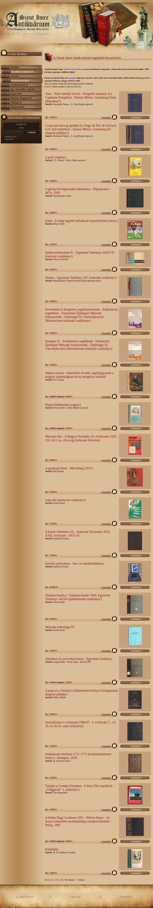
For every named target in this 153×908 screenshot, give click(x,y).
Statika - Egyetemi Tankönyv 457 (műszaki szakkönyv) (81, 277)
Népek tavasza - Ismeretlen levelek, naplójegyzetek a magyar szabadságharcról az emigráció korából (79, 374)
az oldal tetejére (25, 896)
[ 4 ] (62, 880)
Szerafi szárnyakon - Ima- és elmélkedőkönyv (74, 563)
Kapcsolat (15, 93)
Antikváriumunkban (73, 69)
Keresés (14, 76)
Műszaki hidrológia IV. (60, 627)
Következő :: (70, 880)
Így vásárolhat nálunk (22, 89)
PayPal (47, 86)
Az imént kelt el (19, 84)
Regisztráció (17, 106)
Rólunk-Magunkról (21, 98)
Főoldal (14, 67)
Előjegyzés (16, 102)
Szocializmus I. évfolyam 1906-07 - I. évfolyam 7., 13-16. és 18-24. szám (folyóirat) (80, 724)
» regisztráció (9, 139)
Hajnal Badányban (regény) (63, 404)
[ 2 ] (52, 880)
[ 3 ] (57, 880)
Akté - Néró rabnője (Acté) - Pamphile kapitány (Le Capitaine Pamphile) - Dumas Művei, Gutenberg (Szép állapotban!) (80, 97)
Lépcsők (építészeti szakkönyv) (65, 500)
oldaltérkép (126, 896)
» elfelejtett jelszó (10, 137)
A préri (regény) (55, 157)
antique (72, 78)
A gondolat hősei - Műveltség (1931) (69, 468)
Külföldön (51, 849)
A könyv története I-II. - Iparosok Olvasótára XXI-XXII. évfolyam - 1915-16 (78, 533)
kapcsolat (75, 896)
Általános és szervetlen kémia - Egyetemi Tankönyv (78, 659)
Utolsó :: (82, 880)
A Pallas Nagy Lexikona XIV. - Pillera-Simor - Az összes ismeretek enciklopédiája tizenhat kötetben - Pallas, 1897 (78, 821)
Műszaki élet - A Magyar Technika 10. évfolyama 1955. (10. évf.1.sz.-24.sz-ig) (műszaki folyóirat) (81, 438)
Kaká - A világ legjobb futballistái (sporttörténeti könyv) (81, 221)
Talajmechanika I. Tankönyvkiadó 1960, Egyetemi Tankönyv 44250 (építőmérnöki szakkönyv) (77, 597)
